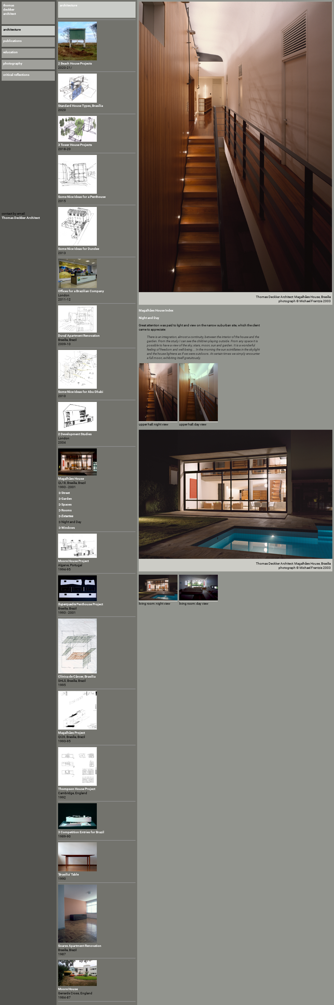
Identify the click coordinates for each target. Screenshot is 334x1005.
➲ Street (64, 493)
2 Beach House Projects (75, 63)
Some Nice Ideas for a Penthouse (82, 197)
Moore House (68, 989)
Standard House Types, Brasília (80, 106)
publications (12, 41)
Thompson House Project (76, 789)
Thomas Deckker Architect (21, 218)
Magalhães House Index (156, 310)
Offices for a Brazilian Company (81, 291)
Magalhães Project (71, 732)
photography (12, 63)
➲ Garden (65, 498)
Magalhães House (71, 478)
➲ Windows (66, 527)
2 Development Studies (75, 434)
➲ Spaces (65, 504)
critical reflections (16, 75)
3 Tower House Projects (75, 145)
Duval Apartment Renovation (79, 335)
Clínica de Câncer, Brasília (77, 676)
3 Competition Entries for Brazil (81, 832)
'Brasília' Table (68, 874)
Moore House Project (73, 561)
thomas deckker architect (9, 9)
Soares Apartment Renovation (79, 946)
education (10, 52)
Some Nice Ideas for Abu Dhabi (80, 392)
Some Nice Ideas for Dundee (78, 249)
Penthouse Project (80, 604)
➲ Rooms (65, 510)
